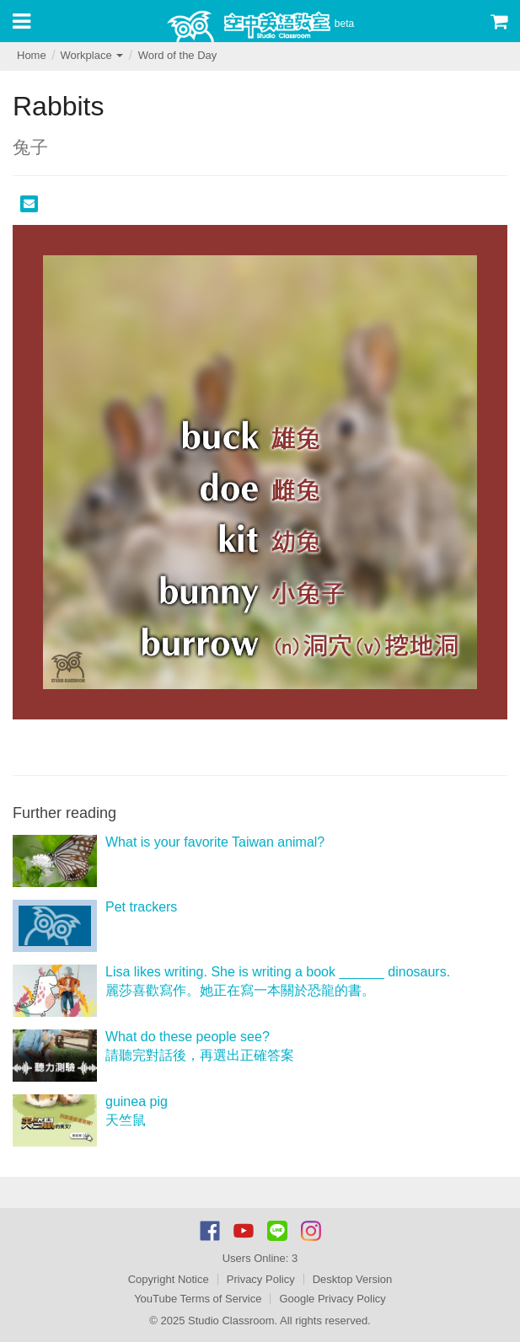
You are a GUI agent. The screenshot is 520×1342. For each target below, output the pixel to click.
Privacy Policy (261, 1279)
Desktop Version (353, 1279)
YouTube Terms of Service (197, 1298)
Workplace (91, 55)
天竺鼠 (125, 1120)
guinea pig (136, 1101)
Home (31, 55)
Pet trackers (141, 907)
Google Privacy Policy (332, 1298)
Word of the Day (177, 55)
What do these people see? (187, 1036)
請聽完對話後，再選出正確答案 (199, 1055)
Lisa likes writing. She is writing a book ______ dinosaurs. (277, 972)
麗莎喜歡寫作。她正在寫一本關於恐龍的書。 (240, 990)
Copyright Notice (168, 1279)
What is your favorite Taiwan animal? (214, 842)
